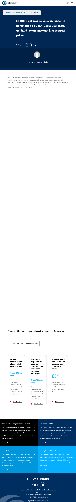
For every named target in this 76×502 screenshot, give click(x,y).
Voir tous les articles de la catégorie (24, 344)
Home (8, 12)
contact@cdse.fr (43, 497)
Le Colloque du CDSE (19, 12)
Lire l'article (17, 402)
